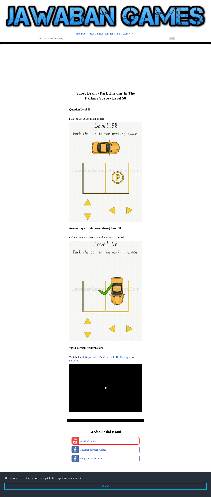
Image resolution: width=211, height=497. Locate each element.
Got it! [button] (105, 486)
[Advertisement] (93, 67)
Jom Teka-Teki (112, 33)
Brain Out (81, 33)
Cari (172, 38)
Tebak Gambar (95, 33)
